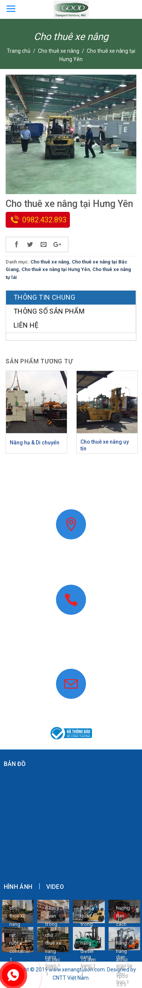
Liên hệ (26, 325)
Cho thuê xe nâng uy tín (104, 445)
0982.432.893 (44, 219)
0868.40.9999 (71, 646)
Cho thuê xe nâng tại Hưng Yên (55, 269)
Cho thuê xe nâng (58, 51)
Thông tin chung (44, 297)
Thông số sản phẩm (49, 311)
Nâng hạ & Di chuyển (34, 443)
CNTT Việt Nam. (71, 978)
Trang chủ (18, 51)
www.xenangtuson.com (71, 655)
